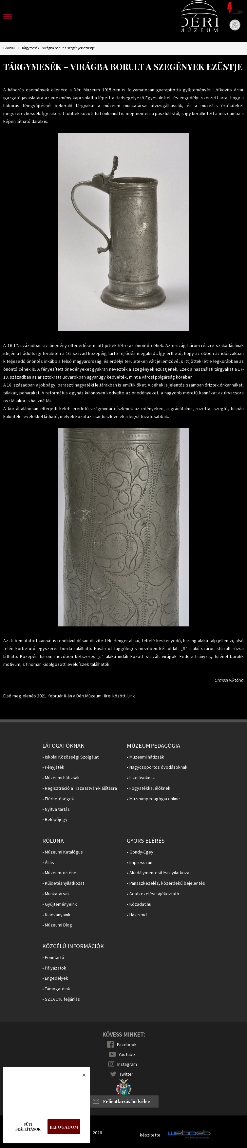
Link (131, 696)
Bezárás (80, 1077)
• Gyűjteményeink (59, 904)
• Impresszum (140, 862)
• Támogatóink (56, 989)
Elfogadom (64, 1127)
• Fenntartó (53, 957)
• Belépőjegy (54, 819)
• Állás (48, 862)
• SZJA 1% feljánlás (61, 999)
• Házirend (137, 915)
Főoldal (9, 48)
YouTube (127, 1054)
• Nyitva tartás (56, 809)
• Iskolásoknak (141, 778)
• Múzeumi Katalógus (62, 852)
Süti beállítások (28, 1127)
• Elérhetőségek (58, 799)
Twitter (126, 1074)
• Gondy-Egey (140, 852)
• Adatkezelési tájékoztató (153, 894)
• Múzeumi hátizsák (61, 778)
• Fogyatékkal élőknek (148, 788)
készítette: (151, 1135)
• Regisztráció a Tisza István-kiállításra (79, 788)
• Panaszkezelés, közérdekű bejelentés (166, 883)
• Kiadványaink (56, 915)
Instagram (127, 1064)
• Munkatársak (56, 894)
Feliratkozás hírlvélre (126, 1101)
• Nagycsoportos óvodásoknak (157, 767)
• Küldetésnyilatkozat (63, 883)
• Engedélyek (55, 978)
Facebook (127, 1044)
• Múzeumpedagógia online (153, 799)
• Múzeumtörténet (60, 873)
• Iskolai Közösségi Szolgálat (70, 757)
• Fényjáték (53, 767)
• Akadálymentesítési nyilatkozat (159, 873)
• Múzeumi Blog (57, 925)
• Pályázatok (54, 968)
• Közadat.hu (139, 904)
